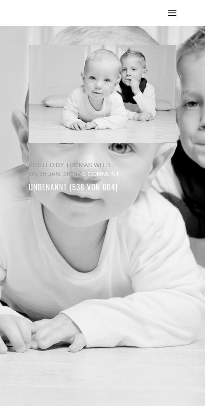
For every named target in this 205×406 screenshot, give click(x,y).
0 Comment (101, 174)
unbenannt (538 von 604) (73, 187)
